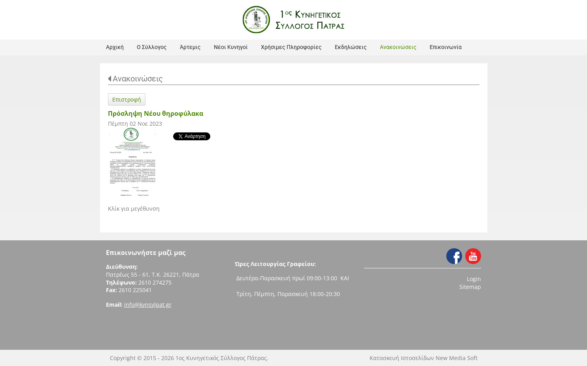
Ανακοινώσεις (138, 78)
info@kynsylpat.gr (148, 304)
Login (474, 279)
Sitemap (470, 287)
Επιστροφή (126, 99)
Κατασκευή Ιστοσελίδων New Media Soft (424, 358)
